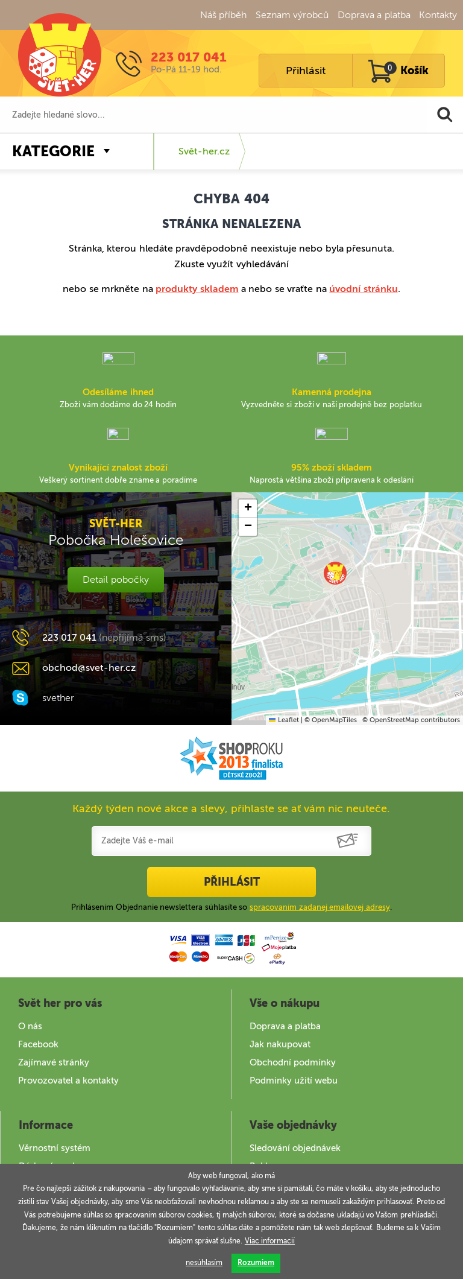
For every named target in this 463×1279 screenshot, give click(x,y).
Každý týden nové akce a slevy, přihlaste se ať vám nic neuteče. (231, 808)
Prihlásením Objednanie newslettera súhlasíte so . (231, 907)
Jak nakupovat (280, 1044)
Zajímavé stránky (53, 1062)
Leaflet (283, 720)
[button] (335, 573)
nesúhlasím (204, 1262)
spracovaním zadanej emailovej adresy (320, 907)
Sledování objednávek (295, 1148)
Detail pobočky (115, 579)
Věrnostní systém (54, 1148)
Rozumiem (256, 1262)
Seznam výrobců (292, 15)
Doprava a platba (374, 15)
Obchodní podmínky (293, 1062)
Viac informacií (270, 1241)
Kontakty (438, 15)
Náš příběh (223, 15)
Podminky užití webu (294, 1080)
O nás (30, 1026)
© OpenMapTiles (330, 720)
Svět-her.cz (204, 151)
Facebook (38, 1044)
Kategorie (53, 151)
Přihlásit (306, 70)
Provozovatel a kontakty (68, 1080)
